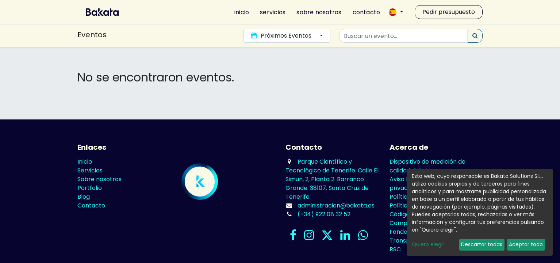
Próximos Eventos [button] (281, 35)
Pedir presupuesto (448, 12)
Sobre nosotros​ (99, 179)
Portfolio (89, 188)
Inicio (84, 161)
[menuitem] (239, 12)
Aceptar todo (526, 244)
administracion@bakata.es (336, 205)
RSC (395, 249)
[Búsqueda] (475, 36)
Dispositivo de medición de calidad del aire (427, 166)
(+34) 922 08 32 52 (324, 214)
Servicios (90, 170)
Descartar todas (481, 244)
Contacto (91, 205)
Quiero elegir (428, 244)
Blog (83, 197)
